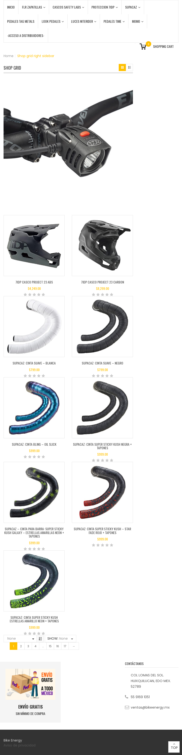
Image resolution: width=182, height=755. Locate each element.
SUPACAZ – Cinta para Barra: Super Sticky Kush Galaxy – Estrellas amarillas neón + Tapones (34, 532)
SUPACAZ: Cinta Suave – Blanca (34, 362)
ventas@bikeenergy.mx (150, 707)
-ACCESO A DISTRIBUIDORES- (25, 35)
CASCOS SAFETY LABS (68, 6)
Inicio (11, 6)
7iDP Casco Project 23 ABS (34, 281)
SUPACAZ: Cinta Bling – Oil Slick (34, 444)
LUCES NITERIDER (83, 21)
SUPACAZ (132, 6)
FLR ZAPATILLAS (33, 6)
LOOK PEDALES (53, 21)
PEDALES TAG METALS (20, 21)
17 (65, 646)
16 (57, 646)
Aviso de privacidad (20, 745)
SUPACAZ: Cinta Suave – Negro (102, 362)
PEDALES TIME (114, 21)
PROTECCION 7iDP (104, 6)
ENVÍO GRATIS (30, 707)
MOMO (137, 21)
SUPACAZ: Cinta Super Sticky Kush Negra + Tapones (102, 446)
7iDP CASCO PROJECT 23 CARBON (102, 281)
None (11, 638)
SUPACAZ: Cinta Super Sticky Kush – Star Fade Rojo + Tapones (102, 530)
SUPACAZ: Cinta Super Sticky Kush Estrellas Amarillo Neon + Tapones (34, 619)
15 (50, 646)
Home (9, 56)
